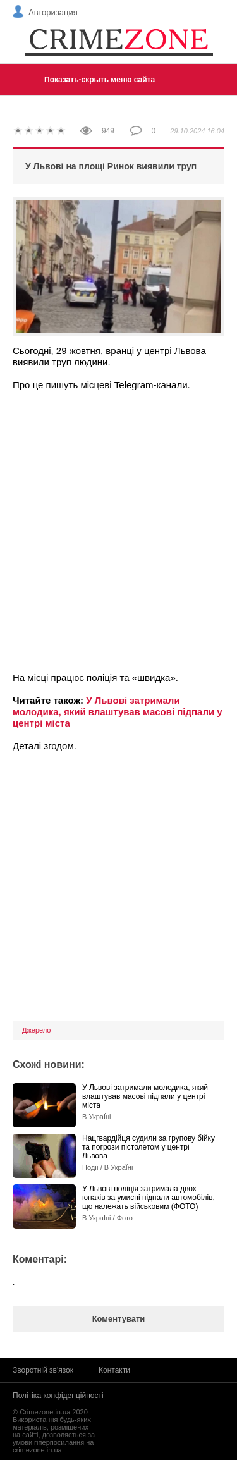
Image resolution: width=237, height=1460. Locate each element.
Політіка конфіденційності (58, 1395)
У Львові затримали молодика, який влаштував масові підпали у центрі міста (117, 711)
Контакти (114, 1370)
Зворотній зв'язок (43, 1370)
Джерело (36, 1030)
